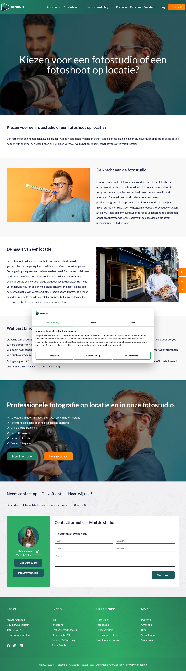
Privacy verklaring (136, 664)
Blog (162, 7)
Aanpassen (93, 356)
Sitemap (62, 664)
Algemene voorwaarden (110, 664)
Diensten (53, 7)
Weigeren (54, 356)
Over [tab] (133, 322)
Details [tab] (93, 322)
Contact (176, 7)
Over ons (135, 7)
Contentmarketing (100, 7)
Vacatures (150, 7)
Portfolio (121, 7)
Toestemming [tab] (52, 322)
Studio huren (73, 7)
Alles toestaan (132, 356)
